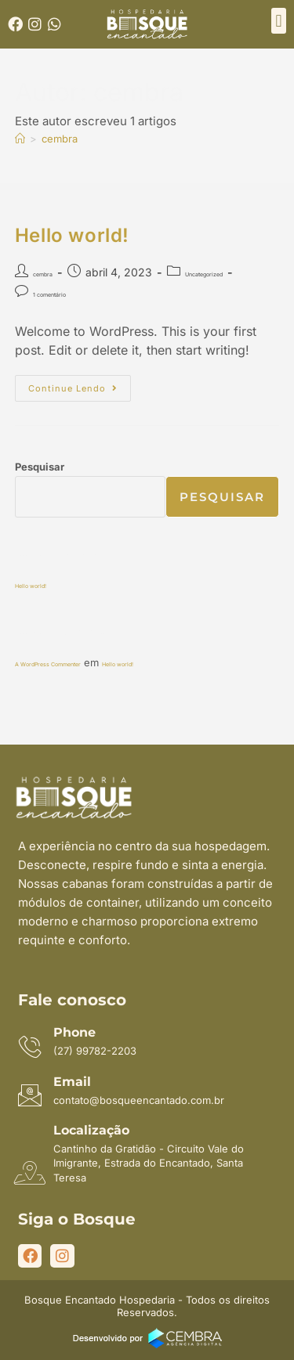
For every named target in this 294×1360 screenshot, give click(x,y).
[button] (278, 21)
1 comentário (49, 294)
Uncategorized (204, 274)
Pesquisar (39, 466)
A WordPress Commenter (48, 664)
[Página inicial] (20, 138)
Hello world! (72, 235)
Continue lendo (79, 384)
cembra (60, 138)
